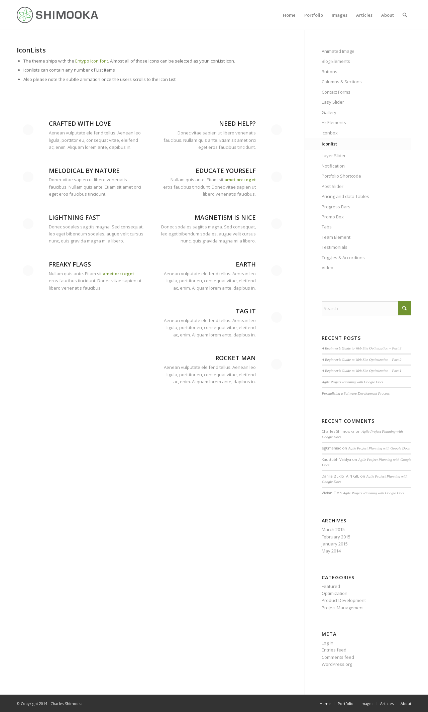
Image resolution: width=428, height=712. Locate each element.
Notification (333, 166)
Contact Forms (336, 92)
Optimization (334, 593)
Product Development (344, 600)
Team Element (336, 237)
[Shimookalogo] (58, 15)
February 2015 (336, 537)
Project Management (343, 608)
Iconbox (330, 133)
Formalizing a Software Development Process (356, 393)
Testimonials (334, 247)
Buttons (329, 72)
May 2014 (331, 551)
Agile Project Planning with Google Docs (352, 382)
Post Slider (332, 186)
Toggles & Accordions (343, 258)
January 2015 (335, 544)
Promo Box (333, 217)
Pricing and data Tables (345, 196)
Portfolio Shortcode (341, 176)
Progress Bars (336, 207)
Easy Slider (333, 102)
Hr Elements (334, 122)
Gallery (329, 112)
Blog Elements (336, 61)
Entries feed (334, 650)
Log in (327, 643)
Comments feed (338, 657)
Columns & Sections (342, 82)
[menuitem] (289, 15)
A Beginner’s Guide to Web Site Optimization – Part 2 (361, 360)
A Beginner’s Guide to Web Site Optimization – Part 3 (361, 348)
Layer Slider (334, 155)
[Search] (404, 15)
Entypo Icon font (91, 61)
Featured (331, 586)
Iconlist (329, 144)
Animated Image (338, 51)
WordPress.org (337, 664)
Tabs (327, 227)
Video (327, 268)
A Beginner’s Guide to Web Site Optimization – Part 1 (361, 371)
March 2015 (333, 529)
